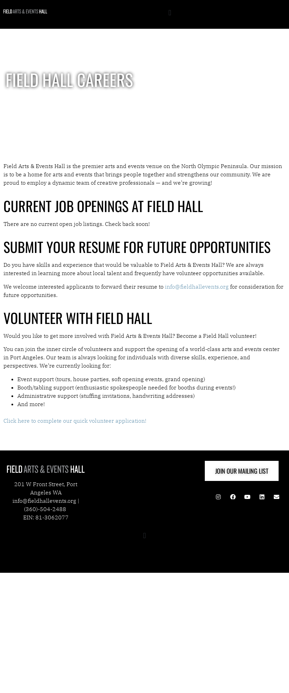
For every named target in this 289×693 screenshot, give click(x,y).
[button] (169, 12)
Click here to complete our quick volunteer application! (75, 420)
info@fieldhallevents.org (197, 286)
